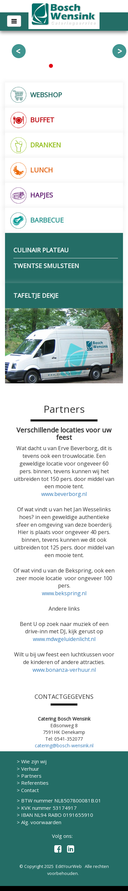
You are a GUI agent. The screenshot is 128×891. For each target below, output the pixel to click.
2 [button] (57, 66)
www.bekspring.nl (64, 593)
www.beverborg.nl (64, 494)
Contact (30, 790)
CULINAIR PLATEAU (41, 250)
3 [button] (64, 66)
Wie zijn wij (34, 761)
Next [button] (119, 51)
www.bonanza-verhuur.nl (64, 669)
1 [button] (50, 66)
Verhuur (30, 768)
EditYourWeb (69, 866)
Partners (31, 775)
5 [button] (77, 66)
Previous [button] (19, 51)
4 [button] (70, 66)
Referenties (35, 782)
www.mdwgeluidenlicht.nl (64, 639)
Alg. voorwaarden (41, 822)
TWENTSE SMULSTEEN (46, 266)
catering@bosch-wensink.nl (64, 745)
